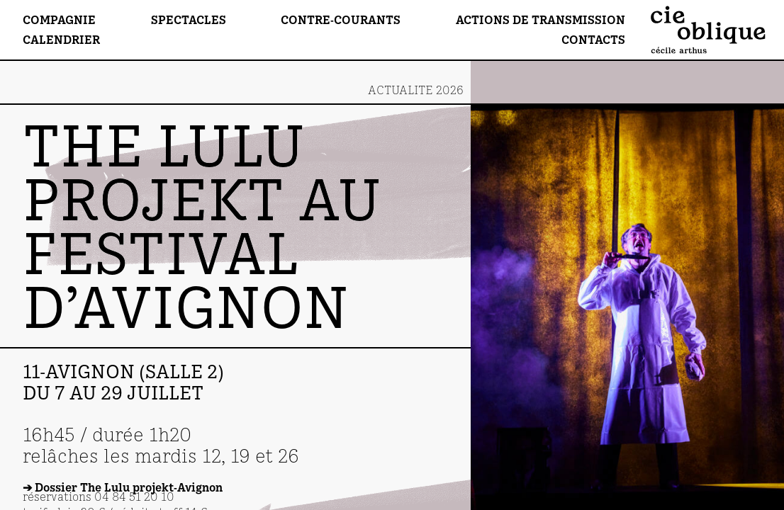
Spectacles (188, 19)
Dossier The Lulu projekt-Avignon (129, 487)
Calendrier (61, 39)
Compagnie (59, 19)
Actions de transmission (540, 19)
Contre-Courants (341, 19)
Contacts (593, 39)
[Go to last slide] (627, 206)
